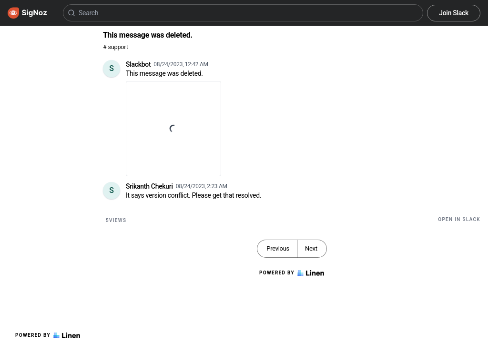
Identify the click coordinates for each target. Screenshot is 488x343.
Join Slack (453, 13)
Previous (277, 248)
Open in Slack (459, 219)
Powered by (47, 335)
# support (115, 46)
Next (311, 248)
